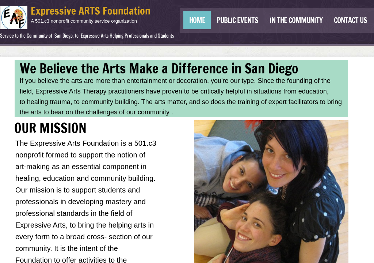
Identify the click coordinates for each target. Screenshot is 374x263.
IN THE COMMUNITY (296, 20)
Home (197, 20)
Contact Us (350, 20)
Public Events (237, 20)
